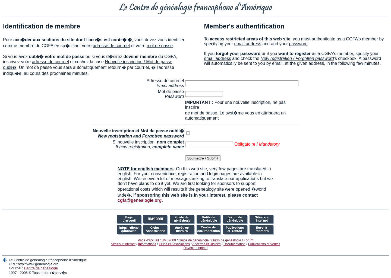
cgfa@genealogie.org (140, 200)
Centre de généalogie (41, 268)
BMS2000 (169, 240)
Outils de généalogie (226, 240)
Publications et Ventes (264, 244)
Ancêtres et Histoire (206, 244)
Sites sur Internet (123, 244)
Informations (147, 244)
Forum (248, 240)
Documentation (234, 244)
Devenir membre (196, 248)
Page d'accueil (148, 240)
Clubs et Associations (174, 244)
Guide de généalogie (194, 240)
